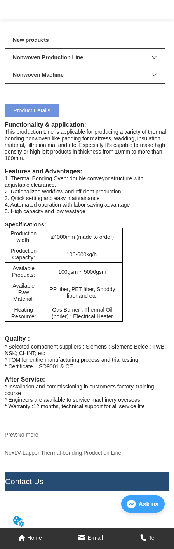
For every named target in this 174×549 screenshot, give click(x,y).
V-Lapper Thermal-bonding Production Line (69, 453)
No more (27, 435)
